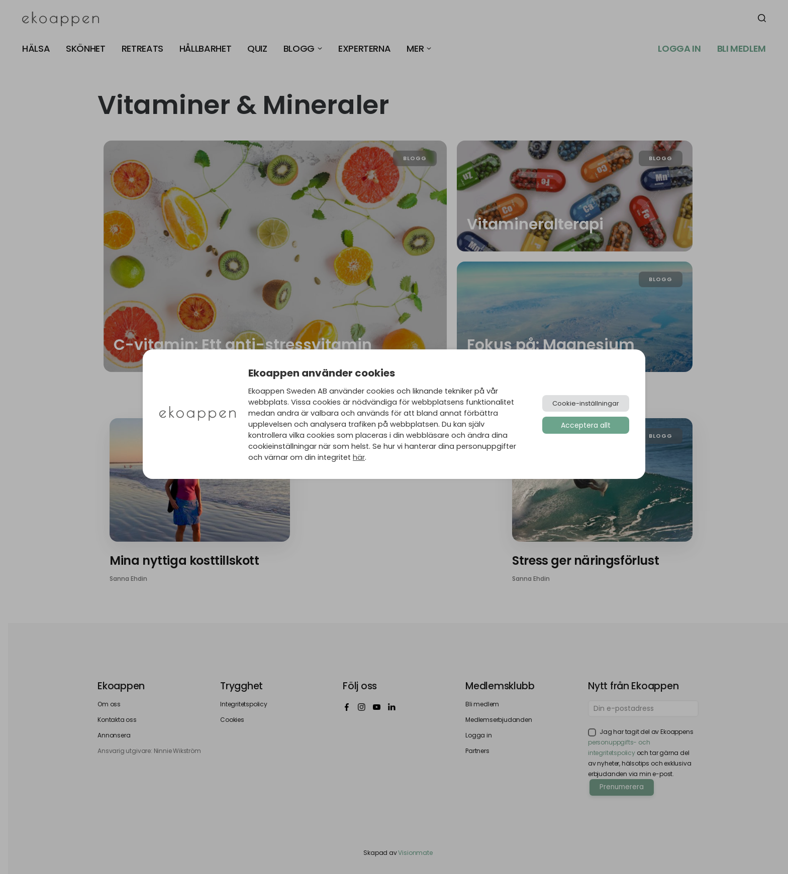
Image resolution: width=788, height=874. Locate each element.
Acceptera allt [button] (586, 425)
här (359, 457)
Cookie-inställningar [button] (585, 403)
